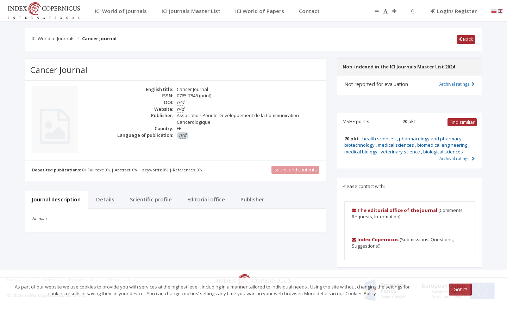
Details (105, 199)
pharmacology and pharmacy (431, 138)
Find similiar (462, 122)
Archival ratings (457, 84)
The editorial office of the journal (394, 210)
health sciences (379, 138)
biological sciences (443, 151)
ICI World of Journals (53, 38)
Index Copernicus (375, 239)
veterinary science (401, 151)
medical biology (361, 151)
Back (466, 39)
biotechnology (360, 145)
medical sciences (396, 145)
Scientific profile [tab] (151, 199)
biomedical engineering (442, 145)
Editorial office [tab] (206, 199)
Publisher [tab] (252, 199)
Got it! (460, 289)
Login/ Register (454, 10)
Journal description (56, 199)
